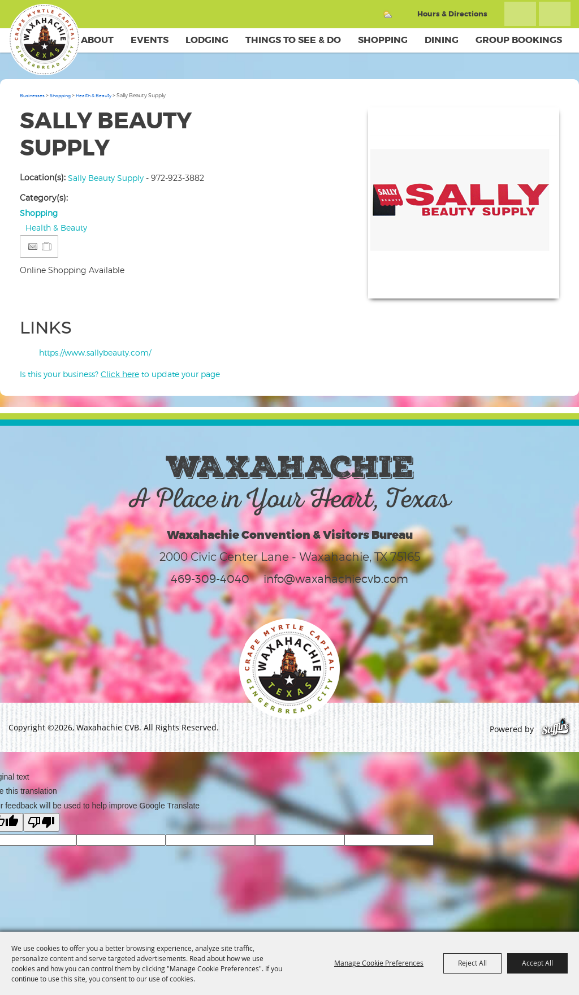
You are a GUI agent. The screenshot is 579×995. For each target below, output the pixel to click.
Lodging (206, 40)
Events (149, 40)
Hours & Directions (452, 14)
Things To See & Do (293, 40)
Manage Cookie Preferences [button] (379, 962)
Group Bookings (519, 40)
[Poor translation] (41, 822)
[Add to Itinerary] (47, 246)
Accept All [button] (537, 962)
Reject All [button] (472, 962)
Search (520, 14)
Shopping (383, 40)
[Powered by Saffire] (556, 729)
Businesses (32, 95)
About (97, 40)
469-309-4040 (210, 579)
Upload (536, 283)
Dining (442, 40)
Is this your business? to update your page (120, 374)
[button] (463, 202)
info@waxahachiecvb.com (335, 579)
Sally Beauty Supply (106, 178)
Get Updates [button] (555, 14)
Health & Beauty (93, 95)
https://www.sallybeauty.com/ (95, 352)
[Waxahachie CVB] (44, 39)
